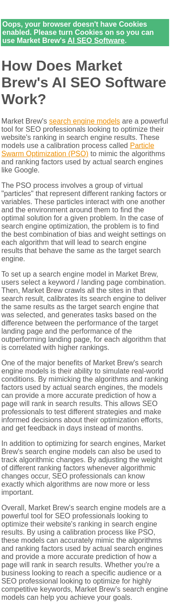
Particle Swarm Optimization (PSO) (77, 150)
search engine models (84, 121)
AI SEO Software (96, 40)
